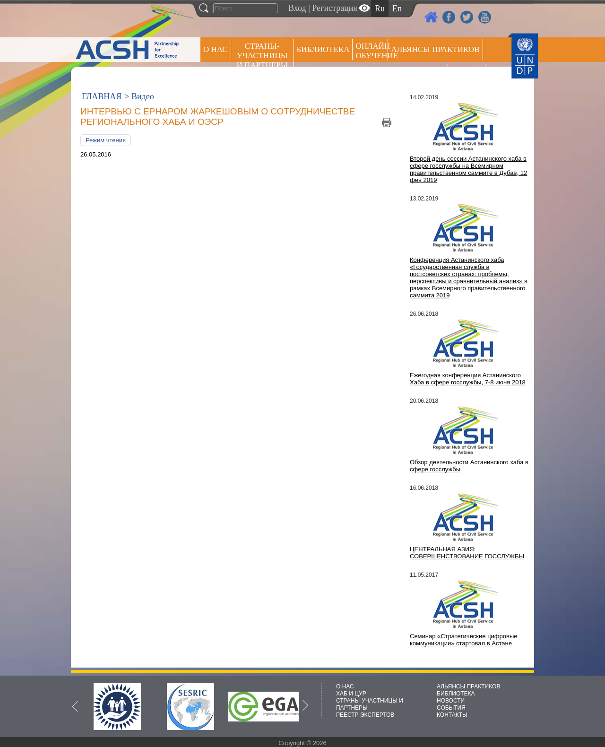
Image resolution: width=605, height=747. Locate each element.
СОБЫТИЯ (451, 707)
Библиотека (323, 49)
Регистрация (334, 8)
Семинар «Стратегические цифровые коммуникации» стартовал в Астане (464, 640)
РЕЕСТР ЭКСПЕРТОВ (468, 75)
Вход (297, 8)
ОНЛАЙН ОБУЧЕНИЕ (371, 51)
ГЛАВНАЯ (101, 96)
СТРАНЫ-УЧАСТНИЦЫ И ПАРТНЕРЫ (262, 55)
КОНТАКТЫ (452, 715)
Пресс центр (418, 73)
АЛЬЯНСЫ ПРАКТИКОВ (468, 686)
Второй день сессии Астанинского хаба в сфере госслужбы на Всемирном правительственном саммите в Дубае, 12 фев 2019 (468, 169)
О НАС (215, 49)
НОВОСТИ (451, 700)
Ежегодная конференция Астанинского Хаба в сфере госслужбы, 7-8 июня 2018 (468, 379)
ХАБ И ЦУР (351, 693)
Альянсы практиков (435, 49)
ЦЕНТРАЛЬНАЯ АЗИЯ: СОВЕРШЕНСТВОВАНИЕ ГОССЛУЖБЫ (467, 553)
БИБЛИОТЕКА (456, 693)
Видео (142, 96)
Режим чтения (106, 140)
